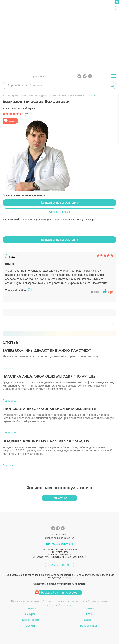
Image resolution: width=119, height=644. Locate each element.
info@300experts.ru (62, 544)
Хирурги (30, 614)
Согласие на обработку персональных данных (64, 601)
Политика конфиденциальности (26, 601)
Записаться (59, 498)
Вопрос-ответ (88, 625)
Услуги (30, 625)
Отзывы (89, 608)
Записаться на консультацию (59, 202)
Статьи (88, 620)
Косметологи (30, 620)
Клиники (30, 608)
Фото (88, 614)
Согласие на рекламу (98, 601)
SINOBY (68, 605)
